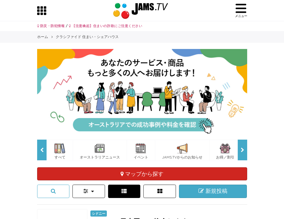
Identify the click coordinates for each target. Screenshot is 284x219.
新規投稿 (212, 191)
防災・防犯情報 (51, 26)
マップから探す (142, 173)
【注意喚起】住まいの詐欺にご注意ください (105, 26)
